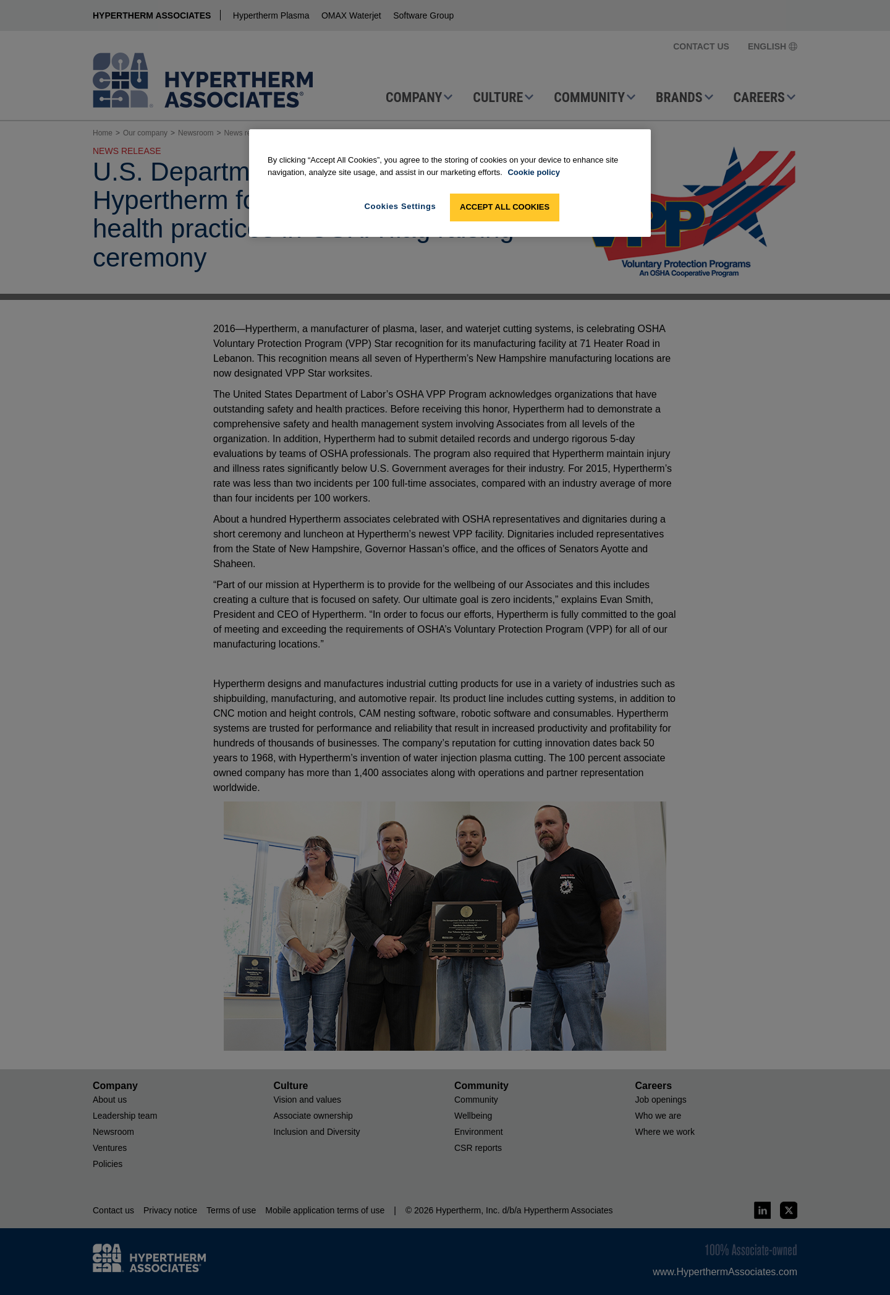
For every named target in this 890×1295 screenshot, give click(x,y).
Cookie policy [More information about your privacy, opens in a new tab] (533, 172)
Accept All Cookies (504, 207)
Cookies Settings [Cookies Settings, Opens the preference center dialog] (400, 206)
